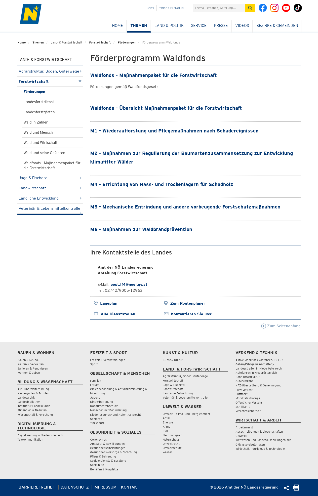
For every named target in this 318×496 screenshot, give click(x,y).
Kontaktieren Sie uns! (191, 314)
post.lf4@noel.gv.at (129, 284)
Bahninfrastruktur (248, 377)
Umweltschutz (172, 448)
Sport (94, 364)
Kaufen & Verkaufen (30, 364)
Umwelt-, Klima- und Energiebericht (186, 414)
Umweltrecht (171, 444)
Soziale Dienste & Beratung (108, 460)
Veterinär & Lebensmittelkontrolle (50, 210)
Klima (166, 426)
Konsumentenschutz (104, 406)
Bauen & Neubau (28, 360)
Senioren (96, 419)
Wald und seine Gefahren (44, 153)
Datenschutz (75, 487)
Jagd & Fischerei (50, 177)
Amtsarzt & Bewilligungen (107, 444)
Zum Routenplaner (187, 303)
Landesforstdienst (39, 102)
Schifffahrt (243, 407)
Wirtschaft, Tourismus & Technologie (260, 449)
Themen (138, 25)
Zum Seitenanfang (281, 326)
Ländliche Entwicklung (50, 198)
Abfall (166, 418)
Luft (165, 431)
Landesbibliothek (28, 402)
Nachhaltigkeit (172, 435)
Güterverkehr (244, 381)
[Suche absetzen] (250, 8)
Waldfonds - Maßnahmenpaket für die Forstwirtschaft (52, 165)
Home (117, 25)
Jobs (150, 8)
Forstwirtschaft (100, 42)
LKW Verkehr (244, 390)
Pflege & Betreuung (103, 456)
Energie (168, 422)
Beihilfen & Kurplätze (104, 469)
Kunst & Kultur (173, 360)
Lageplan (108, 303)
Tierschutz (97, 423)
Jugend (95, 397)
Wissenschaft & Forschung (35, 414)
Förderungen (126, 42)
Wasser (167, 452)
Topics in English (172, 8)
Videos (242, 25)
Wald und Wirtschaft (41, 142)
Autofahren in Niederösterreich (256, 372)
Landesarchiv (26, 397)
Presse (221, 25)
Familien (95, 380)
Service (198, 25)
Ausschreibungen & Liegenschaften (259, 431)
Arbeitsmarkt (244, 427)
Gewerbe (241, 436)
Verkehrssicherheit (248, 411)
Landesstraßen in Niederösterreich (259, 368)
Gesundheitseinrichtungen (107, 448)
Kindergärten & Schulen (33, 393)
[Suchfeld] (219, 8)
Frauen (94, 385)
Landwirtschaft (50, 188)
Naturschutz (171, 439)
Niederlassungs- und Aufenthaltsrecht (115, 414)
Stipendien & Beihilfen (32, 410)
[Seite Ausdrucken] (296, 489)
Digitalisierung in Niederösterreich (40, 435)
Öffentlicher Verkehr (249, 402)
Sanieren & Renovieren (32, 368)
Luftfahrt (241, 394)
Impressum (105, 487)
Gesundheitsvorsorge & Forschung (113, 452)
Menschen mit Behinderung (108, 410)
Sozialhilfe (97, 465)
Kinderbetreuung (101, 402)
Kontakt (130, 487)
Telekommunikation (30, 439)
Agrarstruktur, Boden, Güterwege (50, 71)
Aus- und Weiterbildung (33, 389)
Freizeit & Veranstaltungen (107, 360)
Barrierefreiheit (37, 487)
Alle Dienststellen (118, 314)
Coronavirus (98, 439)
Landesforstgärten (39, 112)
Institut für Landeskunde (33, 406)
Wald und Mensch (38, 132)
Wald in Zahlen (36, 122)
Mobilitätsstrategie (248, 398)
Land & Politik (169, 25)
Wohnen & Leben (28, 372)
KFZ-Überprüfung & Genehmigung (258, 385)
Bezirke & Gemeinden (277, 25)
